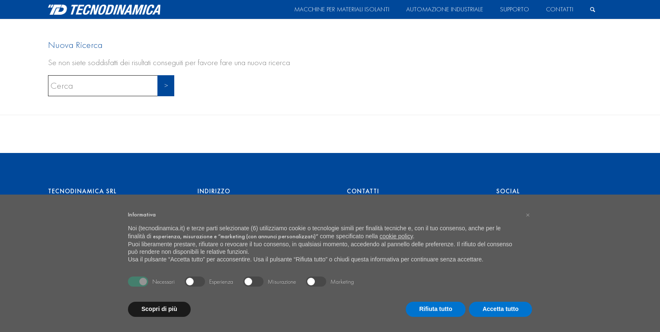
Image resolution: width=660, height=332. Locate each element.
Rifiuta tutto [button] (435, 309)
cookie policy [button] (396, 236)
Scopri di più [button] (159, 309)
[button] (528, 214)
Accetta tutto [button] (500, 309)
